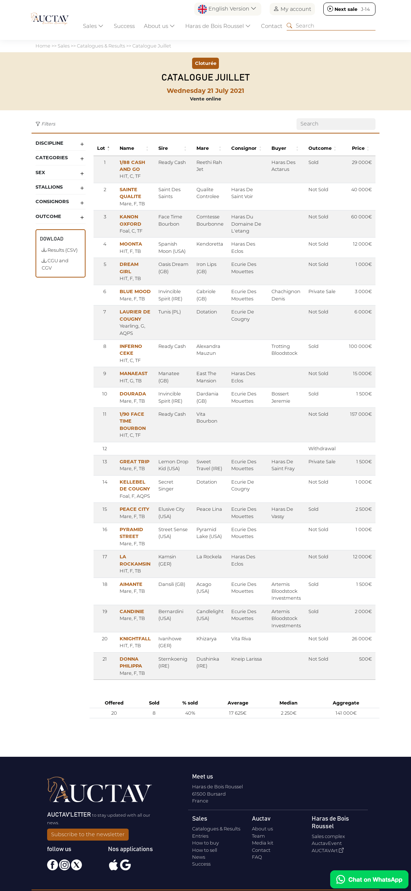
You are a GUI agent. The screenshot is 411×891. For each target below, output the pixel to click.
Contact (271, 25)
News (198, 857)
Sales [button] (93, 25)
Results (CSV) (60, 250)
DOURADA (133, 394)
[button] (109, 148)
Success (124, 25)
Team (258, 836)
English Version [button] (227, 9)
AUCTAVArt (328, 850)
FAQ (257, 857)
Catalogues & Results (101, 46)
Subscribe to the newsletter (88, 834)
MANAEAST (134, 373)
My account (292, 8)
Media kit (262, 843)
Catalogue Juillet (151, 46)
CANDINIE (132, 618)
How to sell (204, 850)
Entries (200, 836)
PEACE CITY (134, 516)
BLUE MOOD (135, 291)
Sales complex (328, 836)
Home (43, 46)
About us (262, 829)
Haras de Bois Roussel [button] (218, 25)
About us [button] (159, 25)
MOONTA (131, 244)
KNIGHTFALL (135, 645)
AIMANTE (131, 591)
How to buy (205, 843)
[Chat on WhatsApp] (369, 879)
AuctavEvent (327, 843)
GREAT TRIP (134, 461)
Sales (64, 46)
